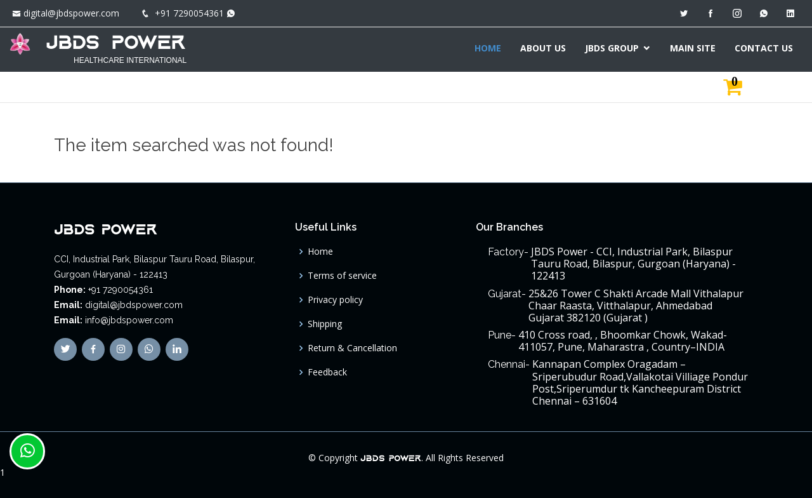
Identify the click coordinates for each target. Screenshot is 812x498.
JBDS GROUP (612, 48)
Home (320, 251)
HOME (488, 48)
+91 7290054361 (189, 13)
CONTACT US (764, 48)
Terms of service (342, 275)
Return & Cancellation (352, 348)
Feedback (327, 372)
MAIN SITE (693, 48)
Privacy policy (335, 299)
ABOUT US (543, 48)
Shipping (325, 324)
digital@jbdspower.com (71, 13)
